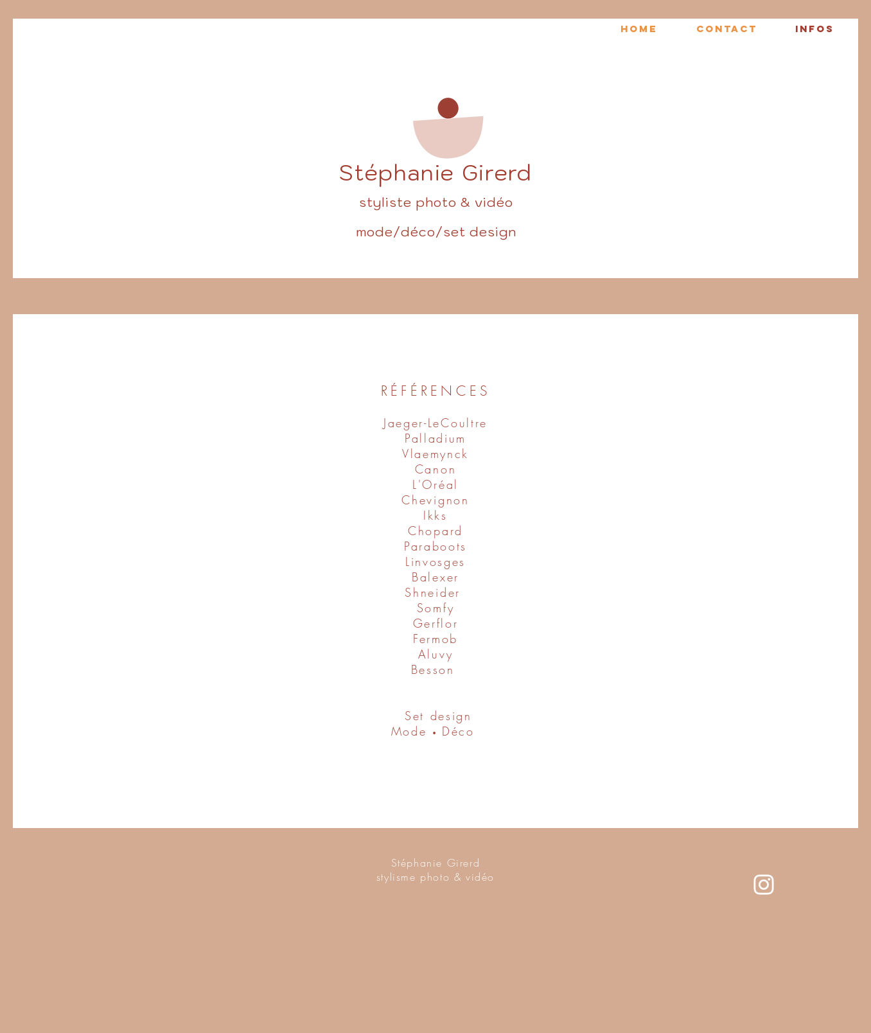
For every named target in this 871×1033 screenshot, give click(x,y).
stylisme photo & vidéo (435, 877)
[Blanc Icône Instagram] (763, 884)
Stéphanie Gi (412, 172)
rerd (508, 172)
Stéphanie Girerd (435, 863)
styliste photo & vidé (432, 202)
